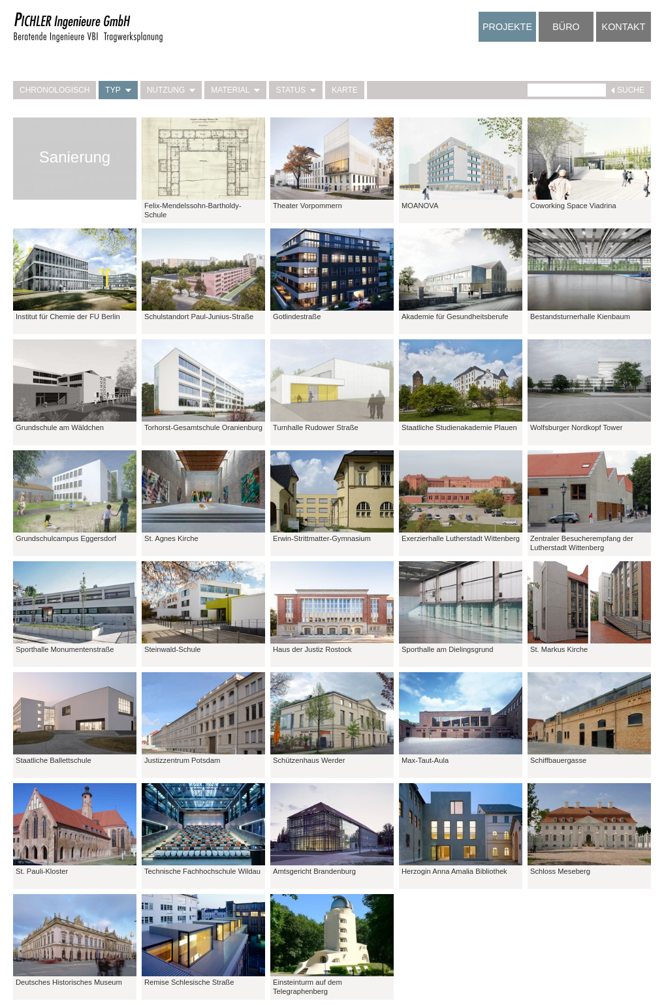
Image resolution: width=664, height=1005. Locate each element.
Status (296, 90)
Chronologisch (54, 90)
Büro (566, 27)
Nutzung (171, 90)
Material (235, 90)
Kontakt (624, 27)
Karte (345, 90)
